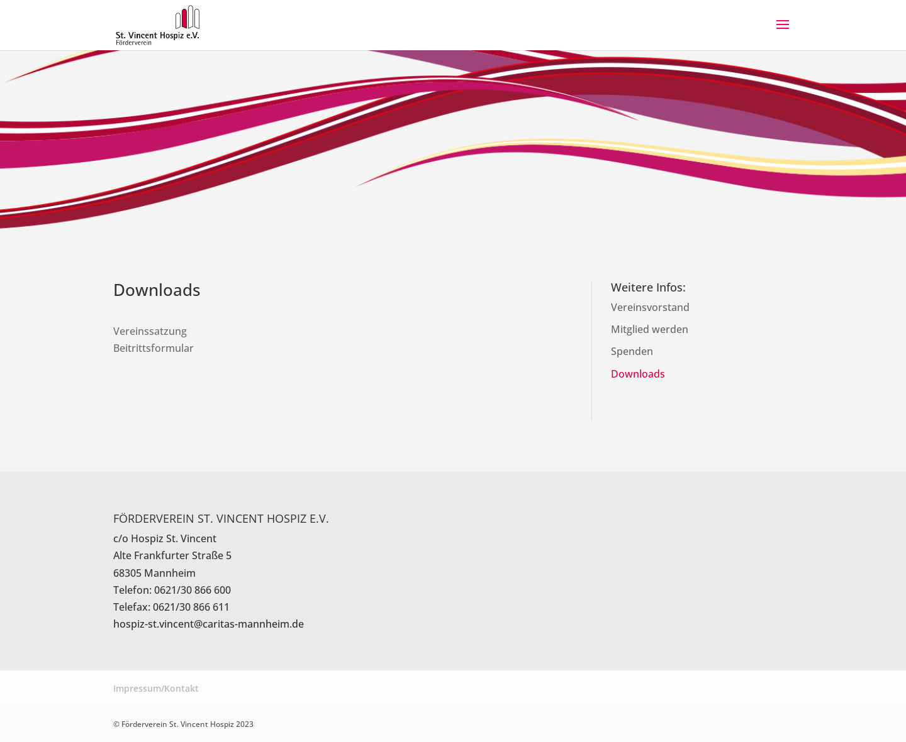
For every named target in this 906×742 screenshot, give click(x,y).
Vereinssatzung (150, 331)
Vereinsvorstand (650, 307)
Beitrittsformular (153, 348)
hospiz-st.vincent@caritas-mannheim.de (208, 624)
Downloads (638, 374)
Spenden (632, 351)
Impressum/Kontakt (156, 688)
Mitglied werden (649, 329)
